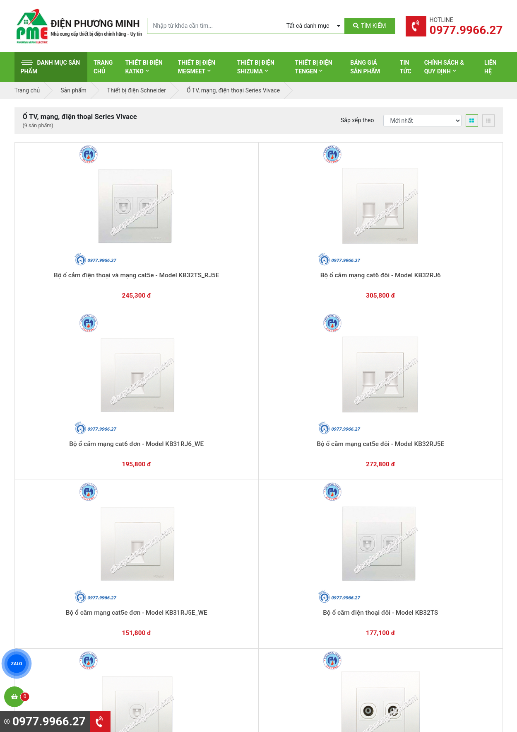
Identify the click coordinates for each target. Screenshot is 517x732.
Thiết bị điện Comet (295, 601)
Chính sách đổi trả (419, 549)
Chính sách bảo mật (422, 562)
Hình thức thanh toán (423, 524)
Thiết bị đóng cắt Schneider (305, 536)
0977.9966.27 (51, 459)
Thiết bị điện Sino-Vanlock (303, 614)
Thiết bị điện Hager (294, 562)
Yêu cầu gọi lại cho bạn (299, 472)
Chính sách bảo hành (423, 536)
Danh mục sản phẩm (50, 67)
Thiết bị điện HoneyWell (300, 626)
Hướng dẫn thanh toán (298, 455)
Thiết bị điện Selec (293, 575)
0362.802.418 (217, 459)
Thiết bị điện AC (290, 588)
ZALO (16, 664)
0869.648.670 (134, 459)
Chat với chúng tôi (432, 463)
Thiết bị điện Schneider (299, 524)
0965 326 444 (90, 577)
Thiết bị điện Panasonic (300, 549)
